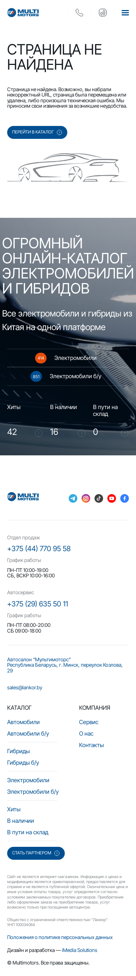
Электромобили (28, 780)
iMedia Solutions (79, 950)
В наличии (20, 821)
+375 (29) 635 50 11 (37, 604)
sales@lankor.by (24, 687)
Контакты (91, 745)
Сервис (88, 722)
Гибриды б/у (23, 762)
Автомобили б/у (28, 733)
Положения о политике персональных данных (60, 937)
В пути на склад (27, 832)
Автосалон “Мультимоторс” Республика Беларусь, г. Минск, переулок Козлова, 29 (65, 665)
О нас (86, 733)
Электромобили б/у (33, 791)
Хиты (13, 809)
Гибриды (18, 751)
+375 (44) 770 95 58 (39, 548)
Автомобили (23, 722)
